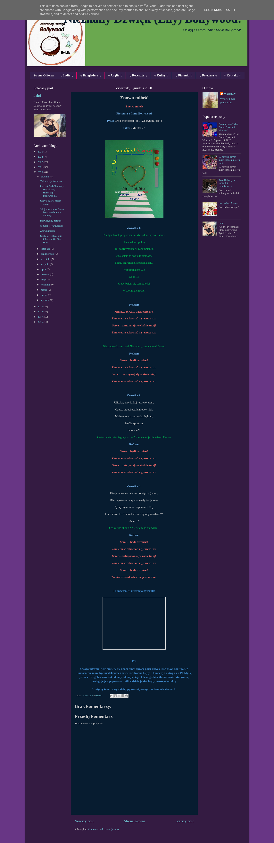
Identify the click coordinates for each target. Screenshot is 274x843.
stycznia (45, 300)
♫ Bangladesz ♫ (90, 75)
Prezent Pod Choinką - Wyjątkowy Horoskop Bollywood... (52, 191)
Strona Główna (44, 75)
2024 (40, 156)
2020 (40, 172)
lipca (44, 269)
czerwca (45, 274)
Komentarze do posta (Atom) (103, 829)
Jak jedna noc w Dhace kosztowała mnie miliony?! (52, 212)
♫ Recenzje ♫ (138, 75)
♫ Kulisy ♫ (161, 75)
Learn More (213, 10)
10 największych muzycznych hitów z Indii (229, 159)
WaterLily (230, 93)
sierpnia (45, 264)
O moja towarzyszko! (51, 225)
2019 (40, 306)
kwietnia (46, 284)
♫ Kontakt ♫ (232, 75)
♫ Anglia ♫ (115, 75)
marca (44, 289)
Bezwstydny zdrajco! (51, 220)
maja (44, 279)
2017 (40, 316)
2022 (40, 161)
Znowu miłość (47, 230)
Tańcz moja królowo (51, 181)
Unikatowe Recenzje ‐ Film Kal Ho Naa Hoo (51, 239)
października (48, 253)
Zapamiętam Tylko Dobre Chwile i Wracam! (228, 127)
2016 (40, 321)
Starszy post (185, 821)
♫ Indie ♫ (66, 75)
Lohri (37, 95)
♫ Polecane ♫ (208, 75)
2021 (40, 167)
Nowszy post (84, 821)
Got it (230, 10)
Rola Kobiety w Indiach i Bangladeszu (227, 183)
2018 (40, 311)
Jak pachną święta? (229, 203)
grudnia (45, 176)
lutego (44, 294)
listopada (46, 248)
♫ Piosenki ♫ (184, 75)
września (46, 259)
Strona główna (134, 821)
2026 (40, 151)
